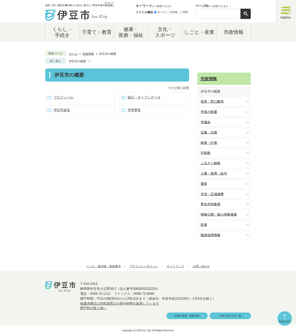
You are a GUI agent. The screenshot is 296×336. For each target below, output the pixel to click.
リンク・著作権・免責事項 (103, 266)
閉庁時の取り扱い (93, 308)
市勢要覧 (134, 110)
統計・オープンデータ (144, 97)
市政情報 (88, 53)
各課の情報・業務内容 (187, 315)
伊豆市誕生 (62, 110)
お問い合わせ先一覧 (230, 315)
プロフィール (63, 97)
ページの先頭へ (285, 318)
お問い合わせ (201, 266)
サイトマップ (175, 266)
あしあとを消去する (89, 61)
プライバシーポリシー (143, 266)
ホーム (73, 53)
